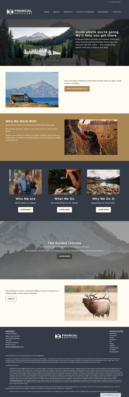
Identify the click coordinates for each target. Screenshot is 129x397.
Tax (111, 342)
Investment (113, 335)
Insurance (113, 339)
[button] (56, 12)
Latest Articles (114, 348)
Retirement (113, 333)
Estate (112, 337)
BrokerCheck (40, 355)
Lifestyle (112, 346)
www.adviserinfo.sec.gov (16, 380)
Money (112, 344)
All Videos (113, 350)
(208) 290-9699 (114, 2)
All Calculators (114, 352)
